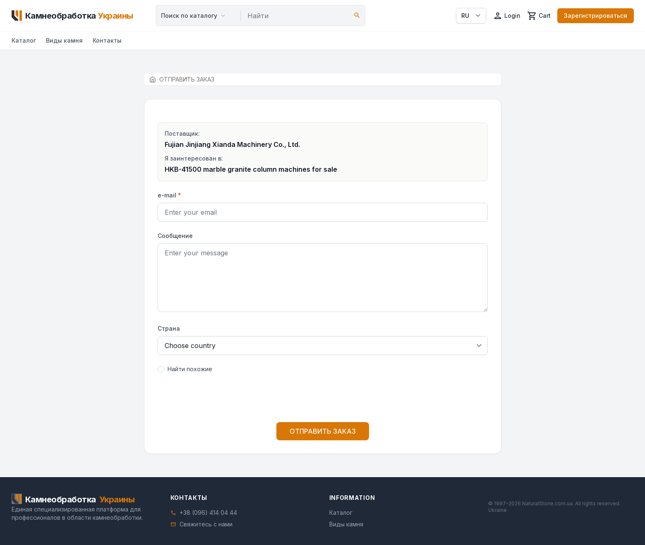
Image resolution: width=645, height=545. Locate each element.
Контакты (107, 40)
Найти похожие (190, 368)
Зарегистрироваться (595, 15)
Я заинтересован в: (194, 158)
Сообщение (175, 235)
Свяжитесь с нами (206, 524)
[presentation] (323, 399)
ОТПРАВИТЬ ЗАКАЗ (323, 431)
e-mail (169, 195)
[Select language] (471, 16)
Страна (169, 328)
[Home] (72, 16)
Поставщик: (182, 133)
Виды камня (64, 40)
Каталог (24, 40)
